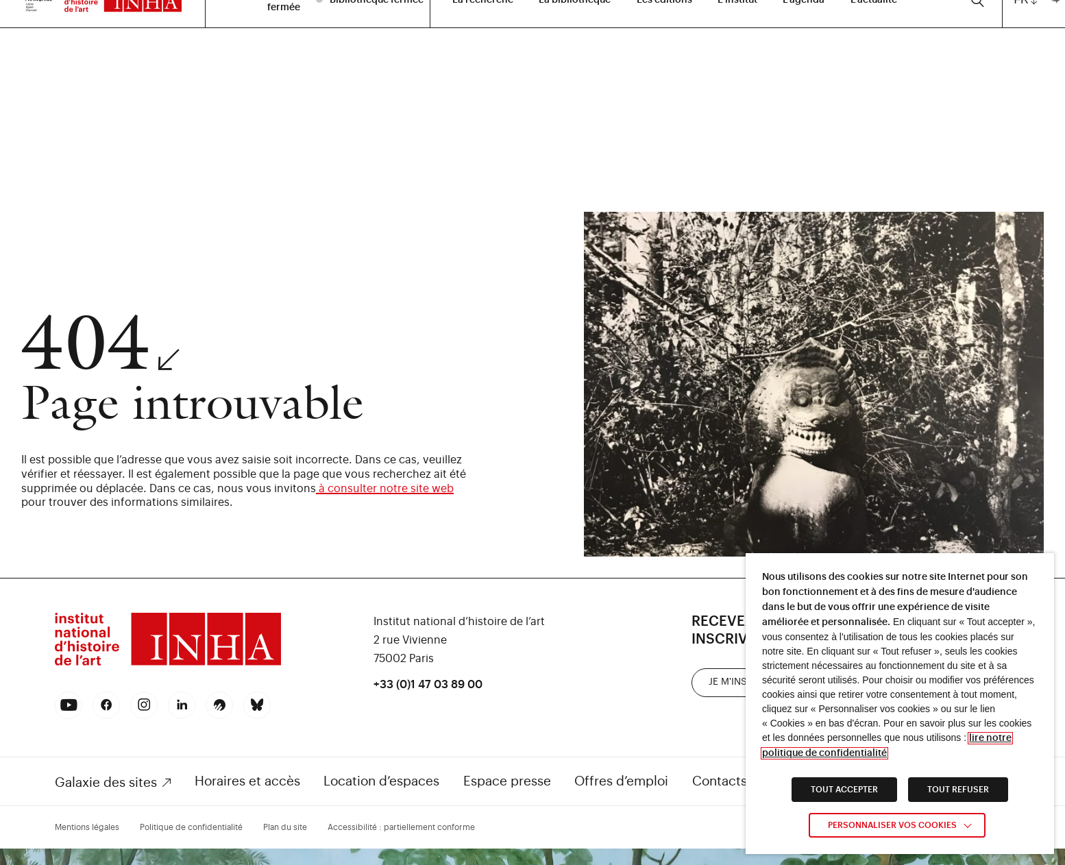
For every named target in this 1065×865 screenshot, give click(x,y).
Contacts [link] (719, 781)
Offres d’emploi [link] (621, 781)
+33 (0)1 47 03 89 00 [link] (428, 684)
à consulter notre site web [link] (385, 488)
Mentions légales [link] (87, 827)
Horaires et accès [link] (247, 781)
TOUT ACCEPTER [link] (844, 789)
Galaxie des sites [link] (106, 782)
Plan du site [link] (285, 827)
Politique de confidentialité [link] (191, 827)
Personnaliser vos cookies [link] (892, 825)
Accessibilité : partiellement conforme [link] (401, 827)
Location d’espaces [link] (381, 781)
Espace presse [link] (507, 781)
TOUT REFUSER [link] (958, 789)
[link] (168, 664)
